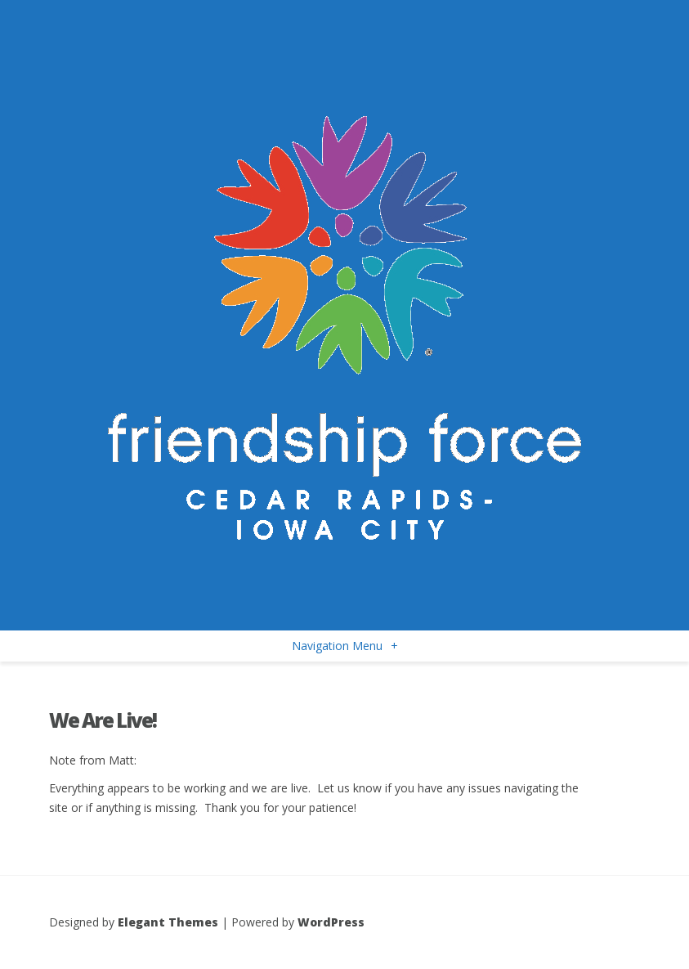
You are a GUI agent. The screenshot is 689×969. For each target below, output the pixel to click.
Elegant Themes (168, 922)
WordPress (331, 922)
